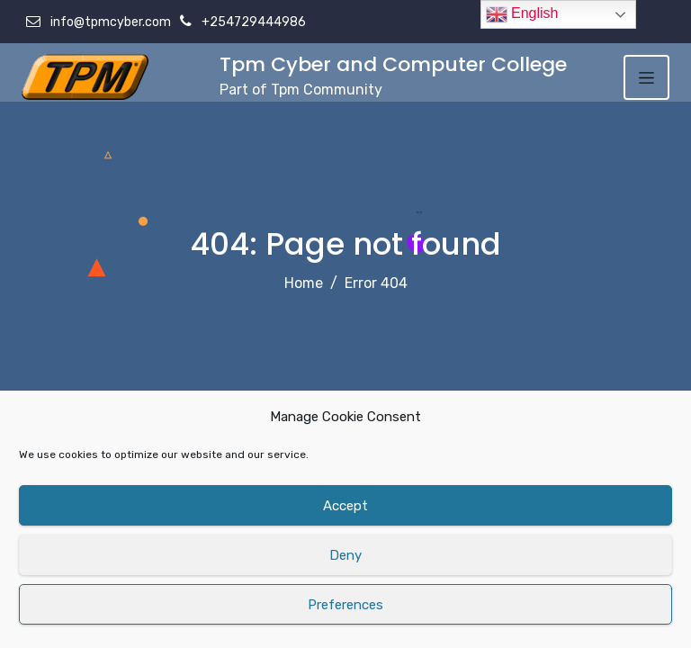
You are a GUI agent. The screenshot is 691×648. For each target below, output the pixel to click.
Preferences (345, 605)
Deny (345, 555)
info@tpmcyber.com (109, 22)
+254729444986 (252, 22)
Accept (345, 506)
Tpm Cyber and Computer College (393, 64)
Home (303, 283)
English (522, 14)
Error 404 (376, 283)
